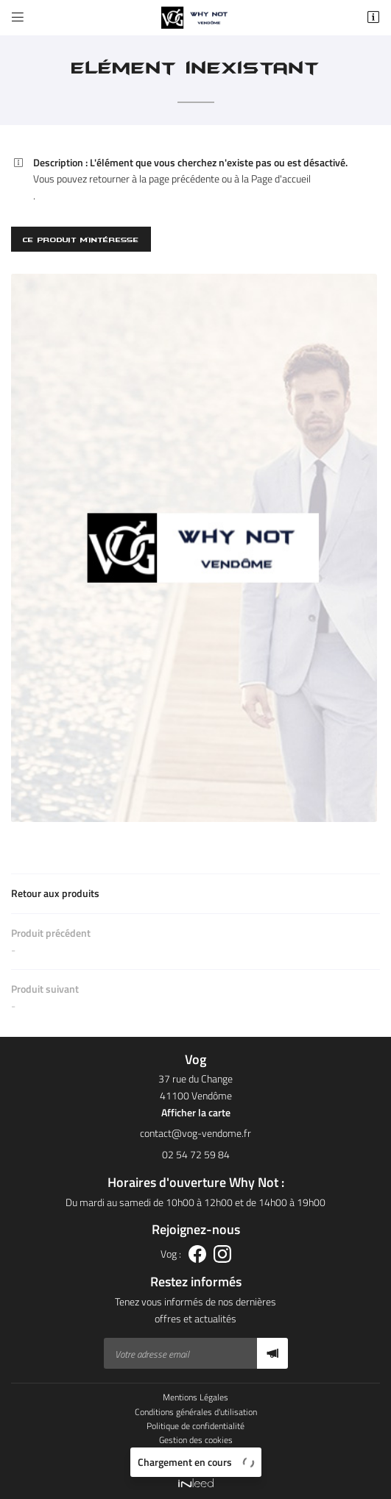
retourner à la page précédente (154, 178)
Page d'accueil (281, 178)
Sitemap (195, 1454)
